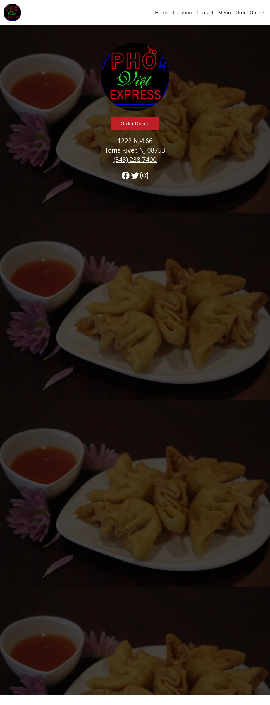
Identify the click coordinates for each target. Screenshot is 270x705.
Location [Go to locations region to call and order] (182, 12)
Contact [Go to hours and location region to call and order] (205, 12)
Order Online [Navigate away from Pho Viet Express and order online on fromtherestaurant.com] (249, 12)
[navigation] (135, 12)
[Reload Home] (12, 12)
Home (161, 12)
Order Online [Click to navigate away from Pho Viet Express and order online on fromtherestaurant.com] (135, 123)
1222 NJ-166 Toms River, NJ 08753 (135, 150)
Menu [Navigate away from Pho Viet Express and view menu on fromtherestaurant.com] (224, 12)
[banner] (135, 360)
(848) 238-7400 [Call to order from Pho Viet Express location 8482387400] (135, 159)
